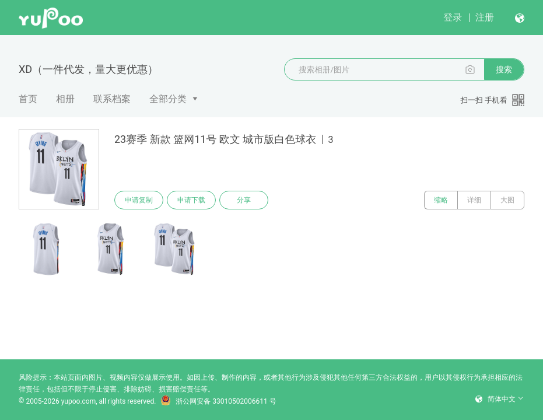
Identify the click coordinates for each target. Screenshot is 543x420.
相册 (65, 98)
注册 (484, 17)
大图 (507, 200)
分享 (244, 200)
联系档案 (112, 98)
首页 (28, 98)
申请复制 (139, 200)
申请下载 (191, 200)
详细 (474, 200)
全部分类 (168, 98)
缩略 (441, 200)
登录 (452, 17)
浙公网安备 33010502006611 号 (218, 401)
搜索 (504, 69)
